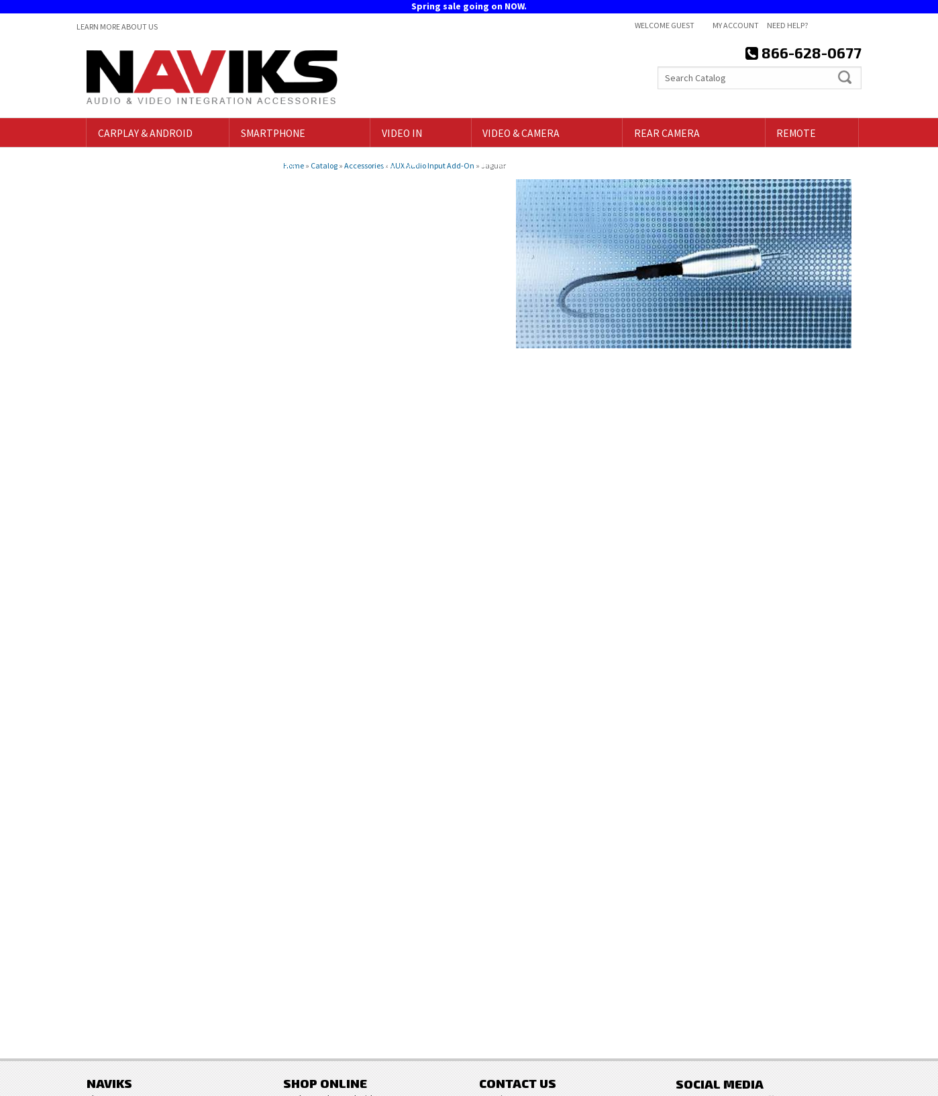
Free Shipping (146, 637)
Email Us (134, 767)
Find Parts (118, 255)
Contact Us (501, 973)
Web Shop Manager (824, 1081)
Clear (174, 255)
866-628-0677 (144, 796)
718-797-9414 (156, 708)
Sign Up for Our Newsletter (767, 936)
